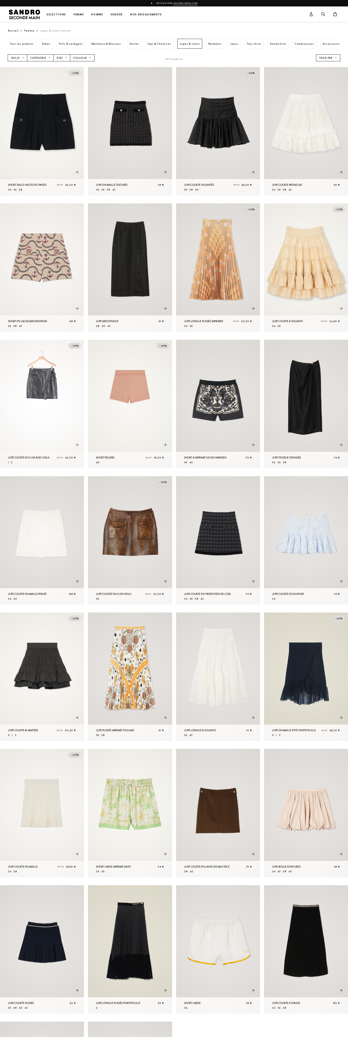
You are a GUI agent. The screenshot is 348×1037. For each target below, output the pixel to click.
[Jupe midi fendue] (130, 267)
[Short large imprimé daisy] (130, 813)
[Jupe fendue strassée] (306, 404)
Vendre (117, 14)
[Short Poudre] (130, 404)
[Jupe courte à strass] (306, 949)
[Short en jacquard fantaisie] (42, 267)
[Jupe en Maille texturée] (130, 131)
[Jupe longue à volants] (218, 677)
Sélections (56, 14)
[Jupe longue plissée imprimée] (218, 267)
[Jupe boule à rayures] (306, 813)
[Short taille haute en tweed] (42, 131)
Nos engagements (146, 14)
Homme (97, 14)
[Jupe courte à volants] (306, 267)
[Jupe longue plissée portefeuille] (130, 949)
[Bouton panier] (335, 14)
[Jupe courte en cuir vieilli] (130, 540)
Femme (79, 14)
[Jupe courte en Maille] (42, 813)
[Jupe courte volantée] (218, 131)
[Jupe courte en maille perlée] (42, 540)
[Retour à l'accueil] (24, 14)
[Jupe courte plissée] (42, 949)
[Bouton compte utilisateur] (311, 14)
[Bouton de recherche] (323, 14)
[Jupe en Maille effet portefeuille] (306, 677)
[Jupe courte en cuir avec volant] (42, 404)
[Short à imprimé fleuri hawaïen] (218, 404)
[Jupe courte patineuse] (306, 131)
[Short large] (218, 949)
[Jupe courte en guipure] (306, 540)
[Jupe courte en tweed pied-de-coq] (218, 540)
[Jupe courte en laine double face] (218, 813)
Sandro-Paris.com (185, 3)
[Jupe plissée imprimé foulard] (130, 677)
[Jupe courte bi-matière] (42, 677)
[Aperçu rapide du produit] (77, 172)
